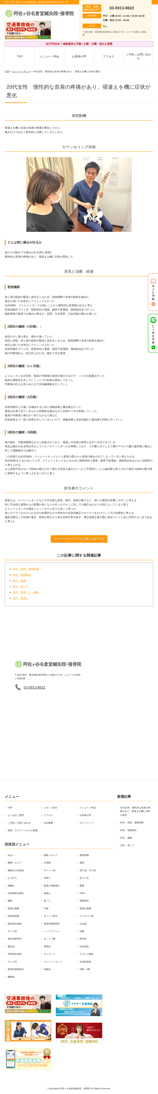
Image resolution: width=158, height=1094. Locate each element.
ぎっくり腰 (49, 938)
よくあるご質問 (16, 815)
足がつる (84, 878)
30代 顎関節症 (21, 574)
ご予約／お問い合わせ (138, 56)
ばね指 (83, 923)
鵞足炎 (11, 946)
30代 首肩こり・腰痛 (25, 592)
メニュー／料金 (49, 56)
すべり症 (12, 931)
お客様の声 (79, 56)
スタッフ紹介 (51, 807)
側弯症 (47, 946)
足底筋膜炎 (85, 961)
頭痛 (82, 931)
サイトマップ (86, 823)
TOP (20, 56)
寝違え (47, 893)
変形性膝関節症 (52, 923)
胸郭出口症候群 (16, 870)
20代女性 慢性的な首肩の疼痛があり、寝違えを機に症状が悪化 (135, 811)
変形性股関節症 (16, 969)
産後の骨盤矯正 (52, 885)
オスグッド (49, 954)
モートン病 (49, 870)
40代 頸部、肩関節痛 (25, 569)
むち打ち (12, 878)
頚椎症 (47, 969)
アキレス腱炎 (86, 954)
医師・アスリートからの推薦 (23, 830)
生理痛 (47, 862)
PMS (82, 893)
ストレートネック (21, 71)
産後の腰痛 (13, 908)
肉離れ (11, 885)
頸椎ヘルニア (51, 855)
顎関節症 (84, 900)
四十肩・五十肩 (88, 870)
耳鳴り (47, 878)
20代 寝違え (20, 598)
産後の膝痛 (85, 908)
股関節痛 (84, 855)
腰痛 (10, 900)
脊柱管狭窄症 (15, 938)
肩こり (47, 900)
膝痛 (82, 885)
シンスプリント (52, 931)
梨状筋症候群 (15, 923)
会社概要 (48, 823)
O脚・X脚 (85, 969)
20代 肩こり (20, 586)
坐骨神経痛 (13, 916)
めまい (11, 855)
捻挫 (82, 862)
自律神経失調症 (16, 893)
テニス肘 (12, 961)
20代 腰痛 (19, 580)
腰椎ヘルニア (15, 862)
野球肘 (83, 938)
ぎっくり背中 (51, 916)
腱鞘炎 (11, 976)
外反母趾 (84, 946)
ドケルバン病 (86, 916)
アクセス (108, 56)
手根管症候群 (15, 954)
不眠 (46, 908)
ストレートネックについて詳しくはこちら (79, 538)
